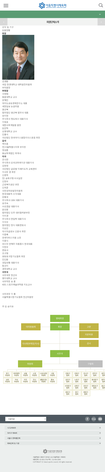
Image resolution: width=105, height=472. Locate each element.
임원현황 (6, 30)
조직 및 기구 (8, 27)
